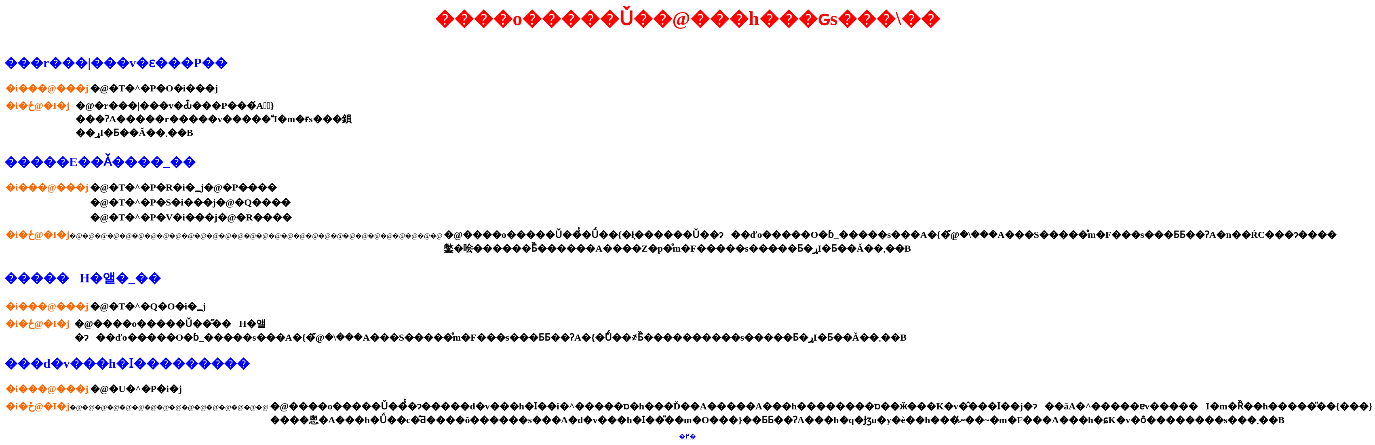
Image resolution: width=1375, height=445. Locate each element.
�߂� (687, 436)
